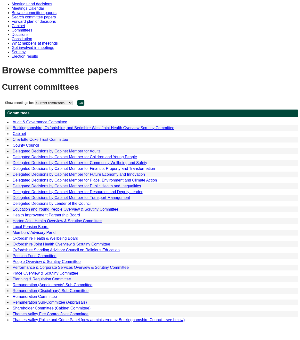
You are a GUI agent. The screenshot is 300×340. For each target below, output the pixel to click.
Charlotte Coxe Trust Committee (40, 139)
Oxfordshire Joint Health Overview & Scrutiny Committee (61, 244)
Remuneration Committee (35, 296)
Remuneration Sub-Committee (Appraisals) (50, 302)
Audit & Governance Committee (40, 122)
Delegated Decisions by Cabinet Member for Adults (56, 151)
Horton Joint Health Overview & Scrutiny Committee (57, 221)
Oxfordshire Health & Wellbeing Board (45, 238)
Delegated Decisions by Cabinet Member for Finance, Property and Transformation (84, 168)
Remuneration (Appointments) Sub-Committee (52, 285)
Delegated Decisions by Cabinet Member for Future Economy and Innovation (79, 174)
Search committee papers (34, 17)
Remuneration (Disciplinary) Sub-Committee (51, 291)
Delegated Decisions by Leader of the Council (52, 203)
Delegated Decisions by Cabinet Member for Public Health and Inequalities (77, 186)
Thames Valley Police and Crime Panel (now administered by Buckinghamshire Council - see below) (99, 320)
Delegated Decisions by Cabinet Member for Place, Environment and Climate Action (85, 180)
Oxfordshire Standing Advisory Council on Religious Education (66, 250)
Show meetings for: (19, 103)
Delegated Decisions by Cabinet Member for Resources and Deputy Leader (77, 192)
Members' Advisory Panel (34, 232)
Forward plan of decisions (34, 21)
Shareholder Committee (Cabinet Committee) (51, 308)
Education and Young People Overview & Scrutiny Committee (65, 209)
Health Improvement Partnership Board (46, 215)
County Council (26, 145)
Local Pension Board (31, 227)
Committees (22, 30)
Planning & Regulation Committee (42, 279)
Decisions (20, 34)
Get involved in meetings (33, 48)
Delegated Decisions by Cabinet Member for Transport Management (71, 198)
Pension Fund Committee (35, 256)
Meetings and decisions (32, 4)
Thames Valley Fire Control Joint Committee (51, 314)
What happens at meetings (35, 43)
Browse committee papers (34, 13)
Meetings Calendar (28, 8)
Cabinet (18, 26)
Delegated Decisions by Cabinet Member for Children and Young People (75, 157)
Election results (25, 56)
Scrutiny (19, 52)
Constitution (22, 39)
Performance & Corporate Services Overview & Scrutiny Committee (71, 267)
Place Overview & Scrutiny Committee (45, 273)
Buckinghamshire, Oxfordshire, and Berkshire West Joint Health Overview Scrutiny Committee (93, 128)
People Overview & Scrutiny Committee (47, 262)
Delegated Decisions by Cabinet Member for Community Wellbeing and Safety (80, 163)
